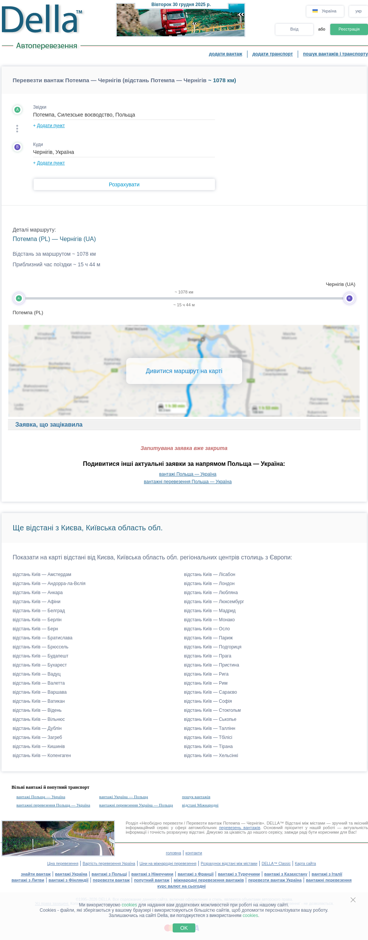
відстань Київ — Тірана (208, 746)
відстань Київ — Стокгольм (212, 710)
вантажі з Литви (27, 880)
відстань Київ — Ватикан (39, 701)
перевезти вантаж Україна (275, 880)
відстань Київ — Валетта (39, 683)
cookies (129, 905)
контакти (194, 853)
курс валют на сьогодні (182, 886)
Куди (38, 144)
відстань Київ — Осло (207, 628)
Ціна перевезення (63, 864)
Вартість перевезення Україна (109, 864)
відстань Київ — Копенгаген (42, 755)
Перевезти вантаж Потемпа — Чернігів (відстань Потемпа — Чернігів (110, 80)
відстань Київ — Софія (208, 701)
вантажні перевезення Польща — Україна (188, 481)
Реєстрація (349, 29)
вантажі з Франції (195, 874)
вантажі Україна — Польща (123, 796)
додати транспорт (272, 54)
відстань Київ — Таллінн (209, 728)
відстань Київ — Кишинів (39, 746)
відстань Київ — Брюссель (40, 647)
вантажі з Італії (327, 874)
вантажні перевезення (329, 880)
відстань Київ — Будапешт (41, 656)
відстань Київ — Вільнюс (39, 719)
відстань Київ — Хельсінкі (211, 755)
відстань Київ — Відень (37, 710)
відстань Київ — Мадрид (210, 610)
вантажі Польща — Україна (187, 474)
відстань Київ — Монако (209, 619)
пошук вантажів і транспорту (335, 54)
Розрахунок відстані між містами (229, 864)
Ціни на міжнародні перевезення (167, 864)
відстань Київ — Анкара (38, 592)
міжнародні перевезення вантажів (209, 880)
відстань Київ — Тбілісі (208, 737)
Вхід (294, 29)
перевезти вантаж (111, 880)
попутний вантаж (152, 880)
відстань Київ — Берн (35, 628)
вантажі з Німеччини (152, 874)
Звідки (39, 107)
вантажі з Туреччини (239, 874)
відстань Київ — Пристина (211, 665)
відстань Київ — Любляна (211, 592)
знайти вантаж (36, 874)
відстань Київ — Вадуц (37, 674)
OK (184, 928)
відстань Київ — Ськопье (210, 719)
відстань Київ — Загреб (37, 737)
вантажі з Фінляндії (69, 880)
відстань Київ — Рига (206, 674)
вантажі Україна (71, 874)
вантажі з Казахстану (285, 874)
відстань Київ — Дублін (37, 728)
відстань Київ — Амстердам (42, 574)
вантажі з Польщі (109, 874)
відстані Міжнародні (200, 805)
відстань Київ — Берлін (37, 619)
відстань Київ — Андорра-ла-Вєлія (49, 583)
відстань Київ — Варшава (40, 692)
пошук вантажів (196, 796)
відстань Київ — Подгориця (212, 647)
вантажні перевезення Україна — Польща (136, 805)
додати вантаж (225, 54)
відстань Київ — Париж (208, 637)
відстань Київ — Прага (207, 656)
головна (173, 853)
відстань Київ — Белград (39, 610)
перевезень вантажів (239, 827)
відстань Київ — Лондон (209, 583)
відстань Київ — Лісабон (209, 574)
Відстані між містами (305, 823)
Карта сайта (305, 864)
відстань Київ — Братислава (43, 637)
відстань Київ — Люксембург (214, 601)
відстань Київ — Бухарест (40, 665)
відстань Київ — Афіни (36, 601)
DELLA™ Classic (276, 864)
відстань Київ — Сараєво (210, 692)
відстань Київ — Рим (205, 683)
